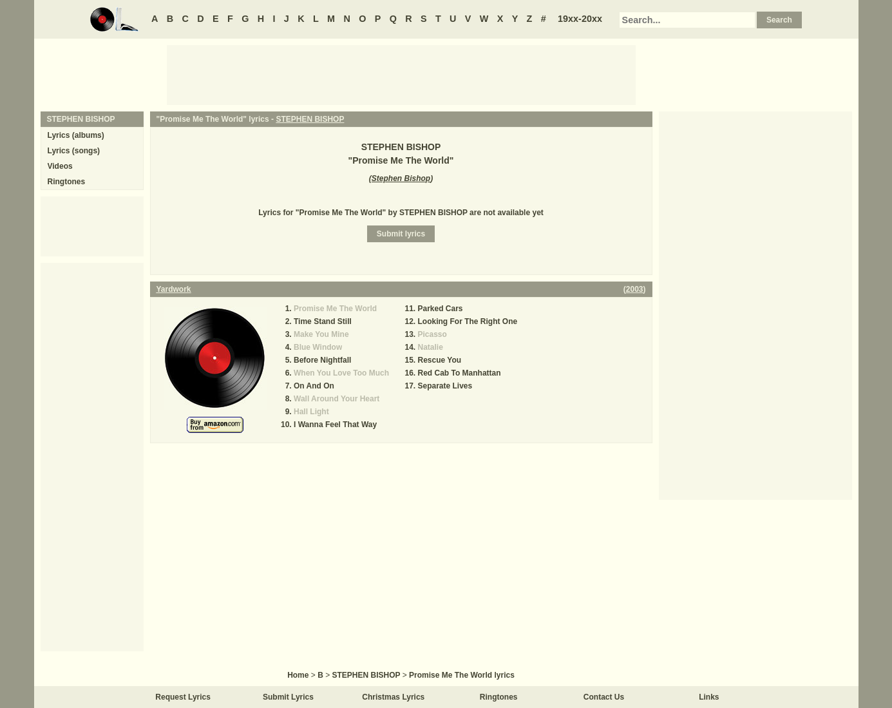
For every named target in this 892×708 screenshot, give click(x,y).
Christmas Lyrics (393, 697)
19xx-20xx (580, 19)
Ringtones (67, 181)
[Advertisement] (401, 74)
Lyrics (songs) (74, 150)
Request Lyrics (183, 697)
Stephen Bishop (401, 178)
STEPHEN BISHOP (310, 119)
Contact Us (604, 697)
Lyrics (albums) (76, 135)
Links (709, 697)
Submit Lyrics (288, 697)
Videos (60, 166)
